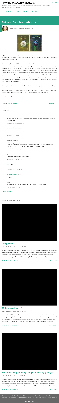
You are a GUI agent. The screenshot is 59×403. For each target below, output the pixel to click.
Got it (34, 401)
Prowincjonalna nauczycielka (18, 2)
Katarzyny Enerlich (50, 55)
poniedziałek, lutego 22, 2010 (15, 123)
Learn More (27, 401)
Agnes (8, 154)
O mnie (16, 11)
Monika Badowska (12, 128)
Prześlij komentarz (7, 191)
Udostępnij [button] (52, 103)
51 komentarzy (14, 325)
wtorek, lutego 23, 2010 (14, 187)
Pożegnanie (7, 243)
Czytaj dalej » (53, 260)
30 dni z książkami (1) (12, 308)
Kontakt (24, 11)
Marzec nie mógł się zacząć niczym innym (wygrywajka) (28, 372)
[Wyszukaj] (52, 3)
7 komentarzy (14, 260)
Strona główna (6, 11)
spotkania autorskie (14, 103)
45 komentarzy (14, 389)
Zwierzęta (33, 11)
